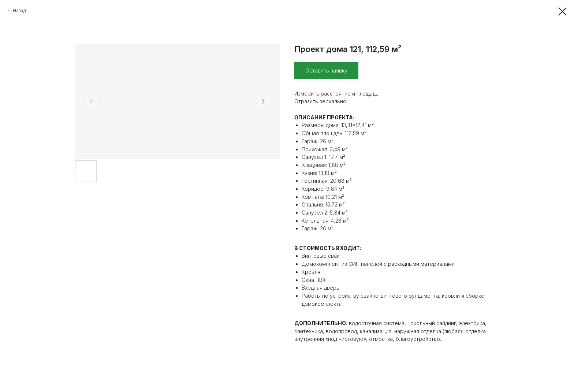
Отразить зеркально (320, 101)
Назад (19, 10)
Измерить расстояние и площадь (336, 93)
